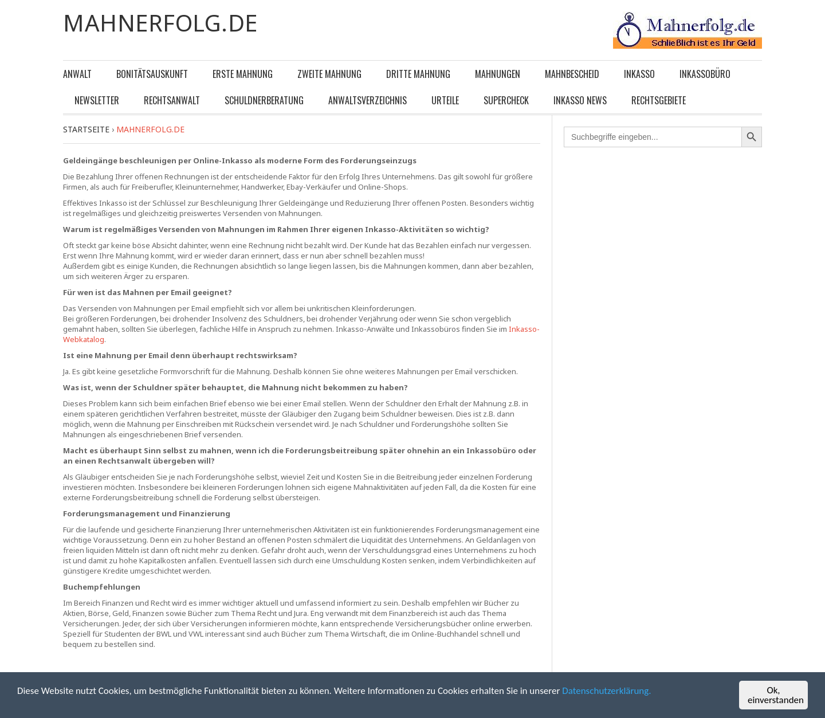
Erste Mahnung (243, 74)
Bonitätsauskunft (152, 74)
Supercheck (506, 100)
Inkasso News (580, 100)
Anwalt (77, 74)
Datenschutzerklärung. (606, 691)
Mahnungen (497, 74)
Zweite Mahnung (329, 74)
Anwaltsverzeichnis (367, 100)
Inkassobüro (704, 74)
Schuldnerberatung (264, 100)
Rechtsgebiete (658, 100)
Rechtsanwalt (172, 100)
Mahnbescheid (572, 74)
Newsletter (96, 100)
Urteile (445, 100)
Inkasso (639, 74)
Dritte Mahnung (418, 74)
